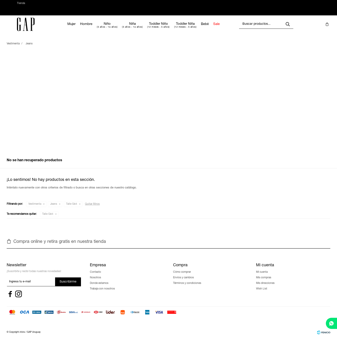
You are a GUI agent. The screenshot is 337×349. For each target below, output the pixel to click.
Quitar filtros (92, 208)
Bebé (217, 28)
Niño (119, 28)
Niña (145, 28)
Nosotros (95, 282)
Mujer (84, 28)
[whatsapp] (331, 323)
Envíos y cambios (183, 282)
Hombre (99, 28)
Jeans (53, 208)
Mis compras (263, 282)
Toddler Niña (198, 28)
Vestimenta (34, 208)
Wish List (261, 293)
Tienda (21, 5)
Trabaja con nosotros (102, 293)
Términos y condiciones (187, 287)
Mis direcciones (265, 287)
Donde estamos (99, 287)
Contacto (95, 276)
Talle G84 (71, 208)
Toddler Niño (171, 28)
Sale (229, 28)
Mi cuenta (262, 276)
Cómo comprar (182, 276)
